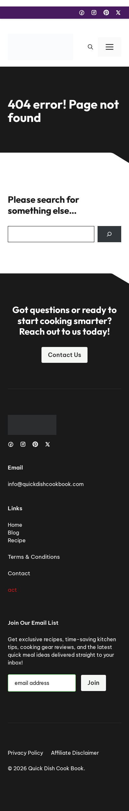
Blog (13, 532)
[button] (90, 47)
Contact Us (64, 355)
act (12, 589)
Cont (14, 573)
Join (94, 683)
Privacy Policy (25, 753)
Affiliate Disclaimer (75, 753)
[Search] (109, 234)
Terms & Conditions (34, 556)
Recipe (17, 540)
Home (15, 525)
